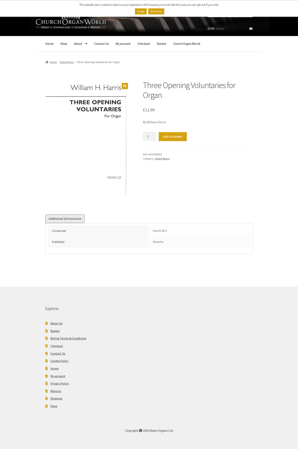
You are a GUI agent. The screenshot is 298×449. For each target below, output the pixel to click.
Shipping (56, 398)
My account (123, 44)
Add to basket (172, 136)
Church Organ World (186, 44)
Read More (156, 11)
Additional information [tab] (65, 219)
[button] (125, 86)
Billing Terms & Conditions (68, 338)
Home (49, 44)
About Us (56, 323)
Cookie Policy (59, 361)
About (78, 44)
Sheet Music (67, 62)
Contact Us (101, 44)
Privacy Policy (59, 383)
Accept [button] (140, 11)
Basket (161, 44)
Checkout (144, 44)
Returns (55, 391)
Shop (63, 44)
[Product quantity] (149, 136)
